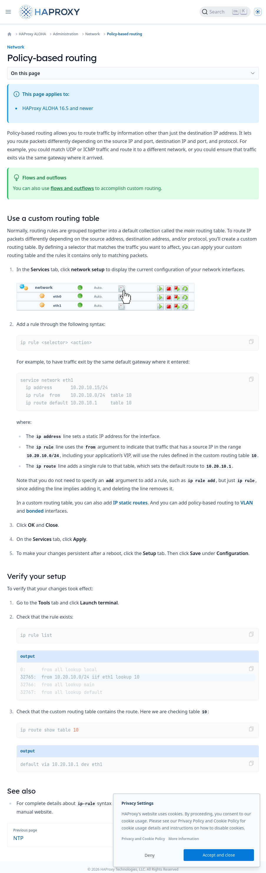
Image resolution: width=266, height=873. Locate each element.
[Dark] (257, 11)
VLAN (246, 502)
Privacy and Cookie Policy (143, 838)
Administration (65, 34)
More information (183, 838)
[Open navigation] (8, 11)
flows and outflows (72, 188)
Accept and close (219, 855)
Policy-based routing (124, 34)
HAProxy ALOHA (32, 34)
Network (92, 34)
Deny (150, 855)
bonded (35, 511)
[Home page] (50, 12)
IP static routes (130, 502)
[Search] (225, 11)
